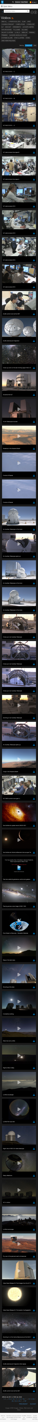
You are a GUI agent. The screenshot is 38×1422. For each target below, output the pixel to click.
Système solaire (7, 38)
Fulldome (16, 29)
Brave (7, 386)
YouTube (4, 321)
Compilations (20, 24)
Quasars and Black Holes (18, 35)
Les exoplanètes (28, 27)
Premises (4, 35)
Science (17, 2)
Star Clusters (19, 38)
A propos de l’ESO (14, 21)
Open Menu (6, 6)
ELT (3, 27)
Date (35, 45)
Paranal (32, 32)
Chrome (8, 388)
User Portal (24, 2)
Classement (28, 45)
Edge (7, 390)
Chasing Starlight (8, 24)
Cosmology (30, 24)
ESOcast (8, 27)
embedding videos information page (12, 334)
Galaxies (24, 29)
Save (6, 443)
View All (4, 21)
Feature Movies (7, 29)
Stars (28, 38)
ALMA (24, 21)
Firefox (8, 391)
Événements (17, 27)
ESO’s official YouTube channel (13, 323)
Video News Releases (8, 40)
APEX (28, 21)
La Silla (17, 32)
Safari (7, 393)
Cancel (16, 443)
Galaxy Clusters (7, 32)
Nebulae (24, 32)
